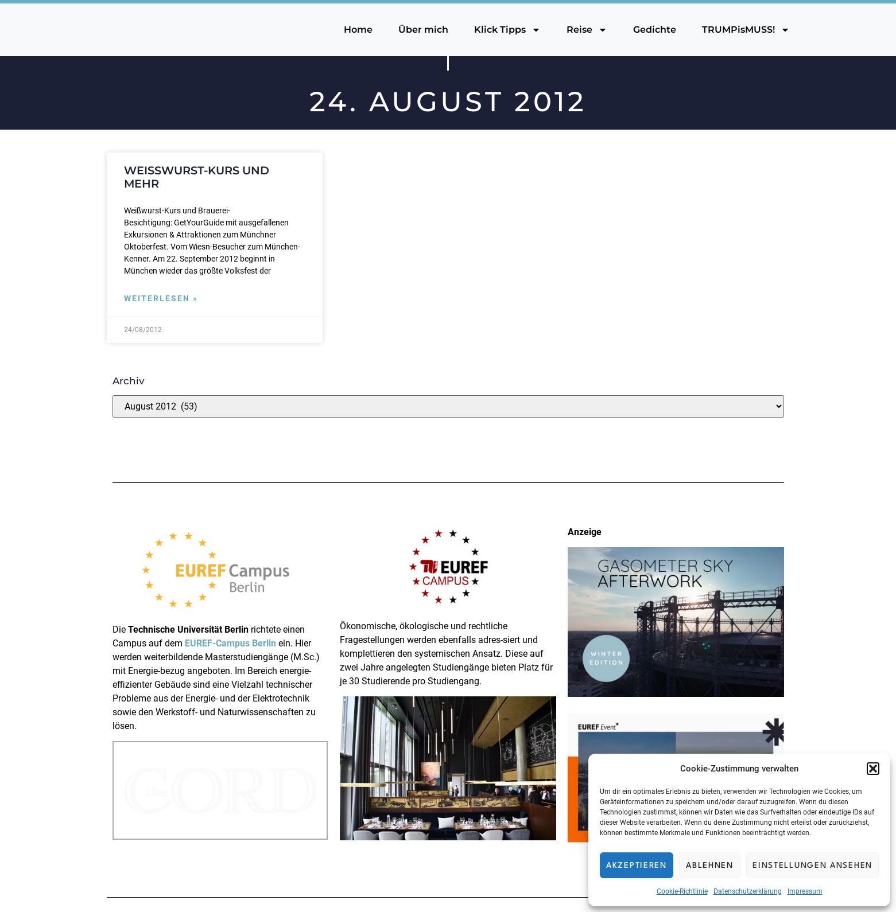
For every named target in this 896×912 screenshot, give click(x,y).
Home (358, 29)
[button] (873, 768)
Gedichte (654, 29)
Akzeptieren (636, 866)
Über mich (423, 29)
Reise (587, 30)
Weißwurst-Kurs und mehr (196, 176)
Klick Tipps (507, 30)
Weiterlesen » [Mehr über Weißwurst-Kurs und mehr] (161, 298)
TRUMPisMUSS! (746, 30)
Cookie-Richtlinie (682, 891)
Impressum (805, 891)
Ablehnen (710, 866)
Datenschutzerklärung (747, 891)
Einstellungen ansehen (812, 866)
